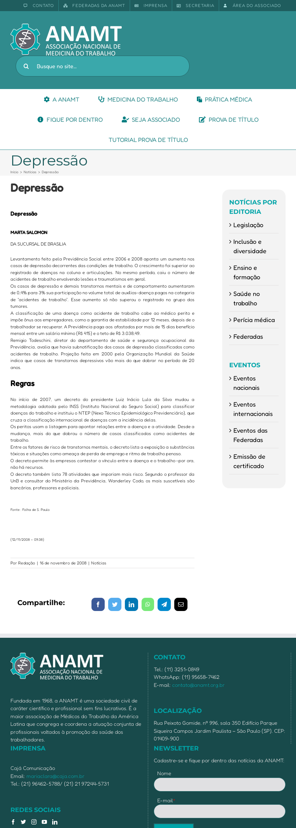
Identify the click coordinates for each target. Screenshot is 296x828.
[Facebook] (13, 822)
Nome (164, 773)
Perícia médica (254, 319)
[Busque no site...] (103, 66)
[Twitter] (23, 822)
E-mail (166, 800)
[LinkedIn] (54, 822)
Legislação (248, 224)
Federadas (248, 336)
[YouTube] (44, 822)
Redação (26, 562)
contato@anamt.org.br (198, 685)
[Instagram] (34, 822)
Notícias (98, 562)
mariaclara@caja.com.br (55, 776)
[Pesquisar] (26, 66)
